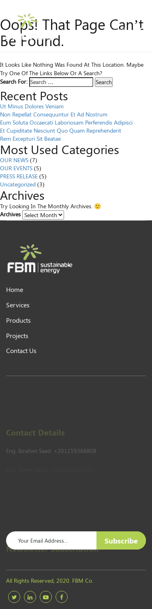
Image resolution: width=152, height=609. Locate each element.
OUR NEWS (14, 160)
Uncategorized (18, 184)
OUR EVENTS (16, 168)
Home (14, 289)
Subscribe (121, 541)
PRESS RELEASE (19, 176)
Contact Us (21, 350)
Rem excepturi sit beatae (30, 138)
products (18, 320)
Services (18, 304)
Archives (10, 214)
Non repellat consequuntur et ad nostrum (53, 114)
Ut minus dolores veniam (32, 106)
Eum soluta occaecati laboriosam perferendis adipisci (66, 122)
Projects (17, 335)
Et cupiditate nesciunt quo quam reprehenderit (60, 130)
